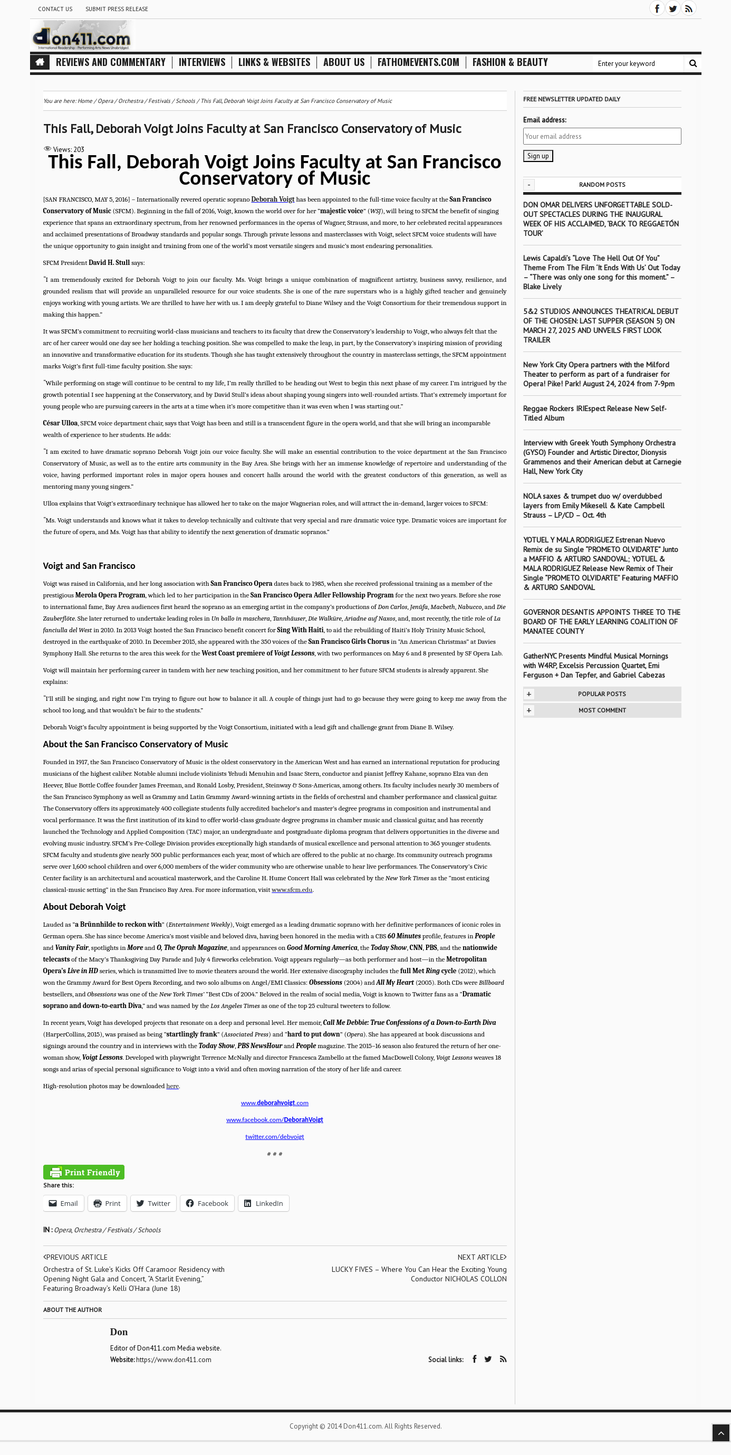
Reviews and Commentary (111, 62)
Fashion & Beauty (510, 62)
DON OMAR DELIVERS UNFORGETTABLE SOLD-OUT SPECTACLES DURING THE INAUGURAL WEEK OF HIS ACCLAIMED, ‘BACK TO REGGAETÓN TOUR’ (601, 219)
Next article (482, 1257)
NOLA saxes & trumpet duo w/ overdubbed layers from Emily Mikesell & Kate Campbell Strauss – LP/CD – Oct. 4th (594, 505)
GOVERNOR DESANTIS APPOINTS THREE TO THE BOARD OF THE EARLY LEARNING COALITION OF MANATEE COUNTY (601, 621)
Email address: (544, 120)
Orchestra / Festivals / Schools (117, 1229)
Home (85, 100)
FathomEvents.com (418, 62)
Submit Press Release (116, 9)
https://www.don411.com (173, 1359)
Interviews (202, 62)
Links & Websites (274, 62)
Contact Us (55, 9)
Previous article (75, 1257)
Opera (62, 1229)
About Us (343, 62)
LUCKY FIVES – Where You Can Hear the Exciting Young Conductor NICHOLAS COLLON (419, 1273)
